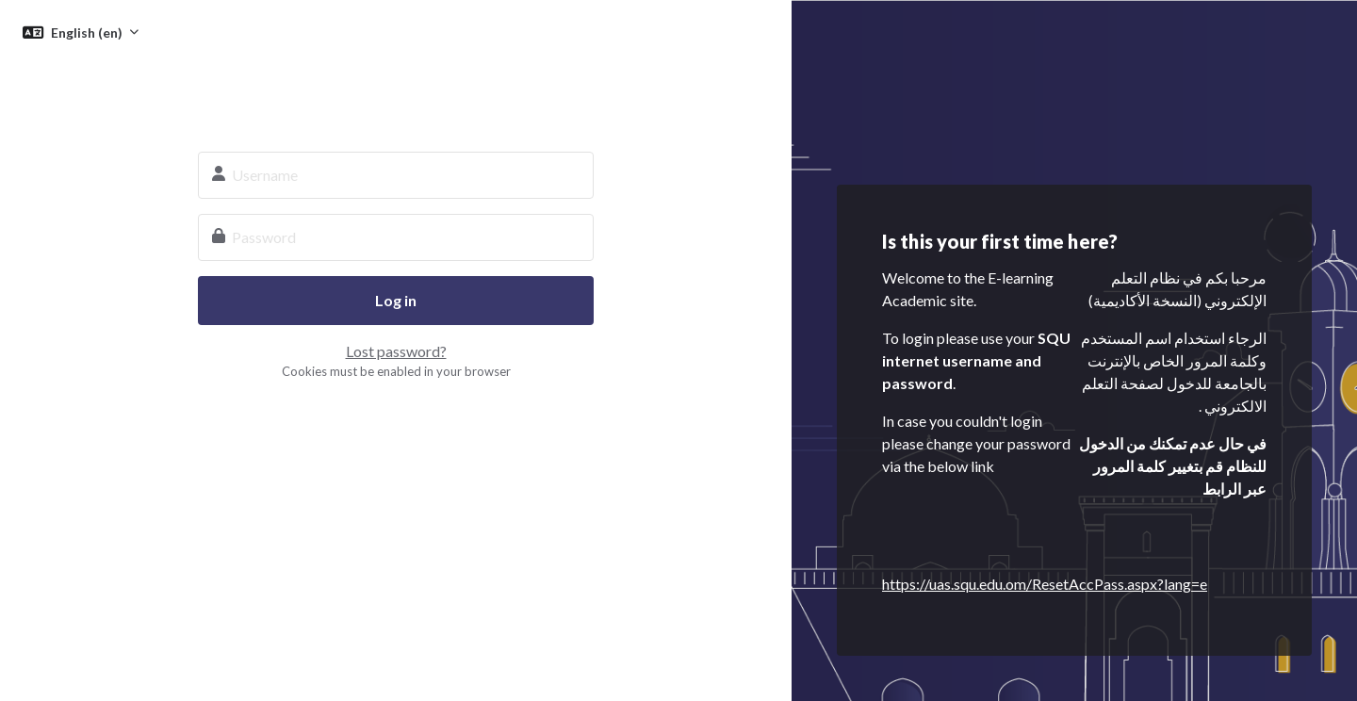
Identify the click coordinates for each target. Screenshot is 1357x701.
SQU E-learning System (396, 90)
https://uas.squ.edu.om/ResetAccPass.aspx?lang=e (1044, 584)
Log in (396, 300)
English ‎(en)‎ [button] (88, 32)
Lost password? (396, 351)
